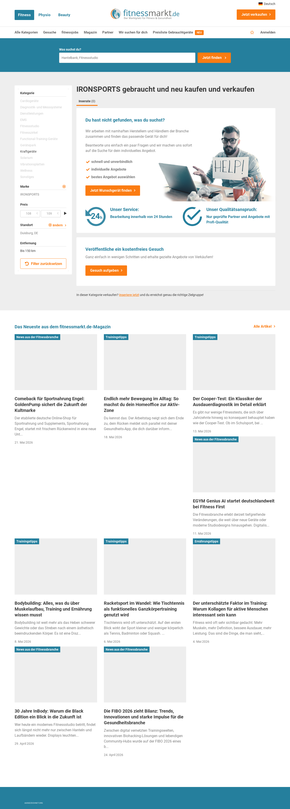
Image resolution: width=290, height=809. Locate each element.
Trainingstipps (116, 337)
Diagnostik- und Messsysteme (41, 107)
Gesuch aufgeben (104, 270)
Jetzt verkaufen (254, 14)
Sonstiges (27, 177)
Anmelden (267, 32)
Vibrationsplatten (32, 164)
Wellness (26, 170)
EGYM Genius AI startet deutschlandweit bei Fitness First (233, 503)
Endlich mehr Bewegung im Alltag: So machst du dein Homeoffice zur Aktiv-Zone (142, 404)
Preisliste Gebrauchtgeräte (178, 32)
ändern (58, 225)
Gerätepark (28, 145)
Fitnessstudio (29, 126)
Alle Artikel (263, 326)
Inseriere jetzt (129, 295)
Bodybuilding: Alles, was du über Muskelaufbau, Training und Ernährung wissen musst (53, 609)
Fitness (24, 15)
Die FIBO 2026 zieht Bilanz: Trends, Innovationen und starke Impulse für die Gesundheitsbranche (143, 716)
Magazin (90, 32)
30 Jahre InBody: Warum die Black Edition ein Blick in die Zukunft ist (49, 714)
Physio (44, 15)
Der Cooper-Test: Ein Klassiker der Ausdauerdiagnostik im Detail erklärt (229, 401)
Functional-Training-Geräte (39, 139)
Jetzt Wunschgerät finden (111, 190)
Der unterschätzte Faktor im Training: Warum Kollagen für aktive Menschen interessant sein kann (230, 609)
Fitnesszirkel (29, 132)
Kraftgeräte (28, 151)
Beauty (64, 15)
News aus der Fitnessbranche (37, 337)
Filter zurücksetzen (43, 263)
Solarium (26, 158)
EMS (23, 120)
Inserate (87, 101)
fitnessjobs (70, 32)
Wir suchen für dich (133, 32)
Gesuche (49, 32)
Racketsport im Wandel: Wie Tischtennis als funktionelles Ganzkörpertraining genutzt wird (144, 609)
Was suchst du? (70, 49)
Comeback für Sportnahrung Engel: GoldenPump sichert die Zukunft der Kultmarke (51, 404)
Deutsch (267, 4)
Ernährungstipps (206, 541)
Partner (107, 32)
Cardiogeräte (29, 101)
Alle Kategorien (26, 32)
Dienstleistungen (31, 113)
